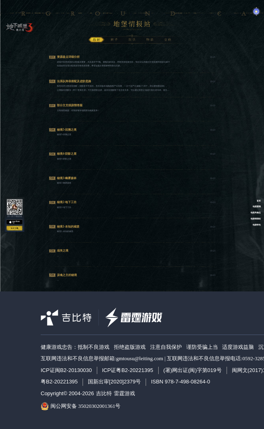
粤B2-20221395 (59, 382)
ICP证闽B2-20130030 (66, 370)
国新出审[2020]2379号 (114, 382)
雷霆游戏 (124, 393)
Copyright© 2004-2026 (67, 393)
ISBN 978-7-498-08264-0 (180, 382)
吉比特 (104, 393)
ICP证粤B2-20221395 (127, 370)
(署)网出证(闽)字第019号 (193, 370)
